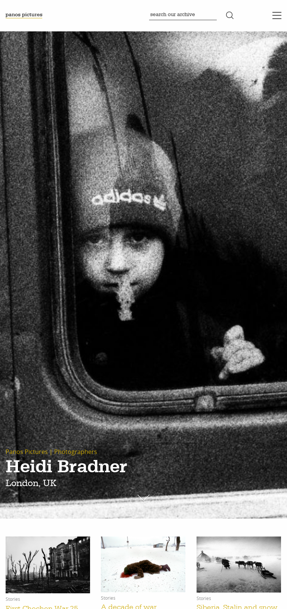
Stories (13, 599)
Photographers (75, 452)
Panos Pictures (27, 452)
